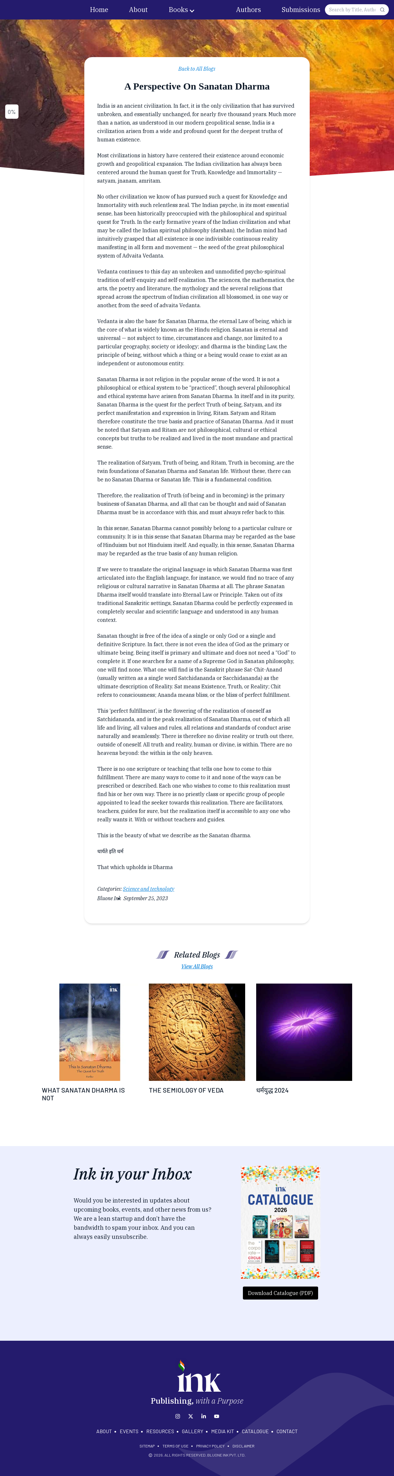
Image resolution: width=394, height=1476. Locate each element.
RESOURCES (160, 1431)
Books (178, 9)
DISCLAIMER (244, 1446)
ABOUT (104, 1431)
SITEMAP (147, 1446)
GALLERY (192, 1431)
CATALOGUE (255, 1431)
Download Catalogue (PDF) (280, 1293)
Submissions (301, 9)
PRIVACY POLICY (210, 1446)
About (138, 9)
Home (99, 9)
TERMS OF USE (175, 1446)
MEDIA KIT (222, 1431)
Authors (248, 9)
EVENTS (129, 1431)
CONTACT (287, 1431)
